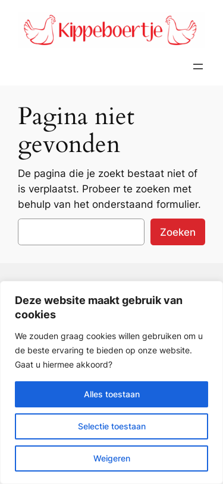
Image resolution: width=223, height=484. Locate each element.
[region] (111, 382)
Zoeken (178, 232)
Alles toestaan (112, 394)
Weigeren (111, 458)
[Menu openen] (198, 66)
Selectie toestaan (112, 426)
